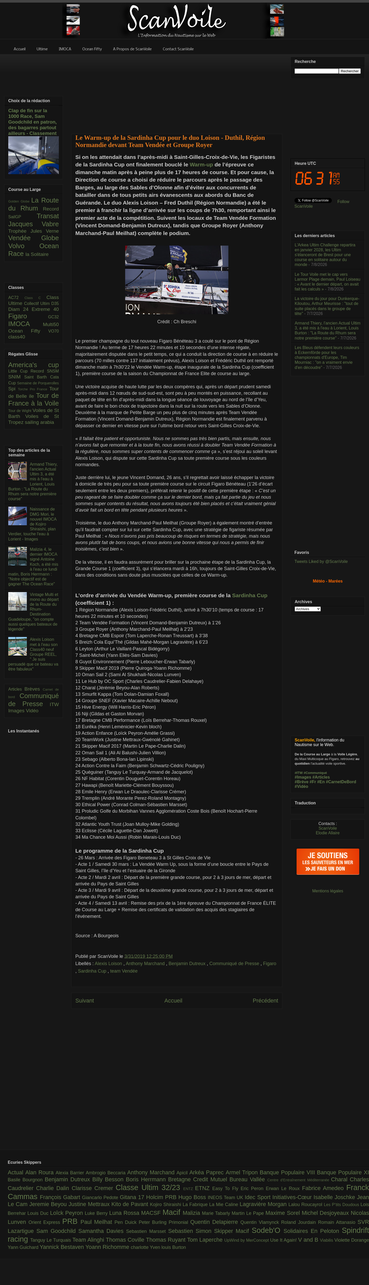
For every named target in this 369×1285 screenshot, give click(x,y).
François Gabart (61, 1197)
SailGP (22, 217)
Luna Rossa (125, 1213)
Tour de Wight (20, 411)
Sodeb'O (268, 1230)
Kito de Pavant (130, 1204)
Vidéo (32, 710)
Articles (16, 689)
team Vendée (124, 971)
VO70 (53, 331)
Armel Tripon (243, 1172)
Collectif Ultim (37, 303)
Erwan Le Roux (284, 1188)
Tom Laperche (205, 1239)
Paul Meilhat (98, 1222)
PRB (71, 1221)
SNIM (16, 376)
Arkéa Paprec (207, 1172)
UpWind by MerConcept (247, 1240)
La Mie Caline (224, 1204)
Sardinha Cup (249, 595)
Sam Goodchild (57, 1231)
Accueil (173, 1000)
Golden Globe (19, 201)
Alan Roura (40, 1172)
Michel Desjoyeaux (326, 1213)
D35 (55, 303)
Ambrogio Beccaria (106, 1172)
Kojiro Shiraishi (166, 1204)
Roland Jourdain (299, 1222)
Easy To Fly (226, 1188)
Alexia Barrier (71, 1172)
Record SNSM (45, 371)
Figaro (269, 963)
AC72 (16, 297)
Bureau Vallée (248, 1179)
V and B (309, 1239)
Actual (16, 1172)
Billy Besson (109, 1179)
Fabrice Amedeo (324, 1188)
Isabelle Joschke (335, 1197)
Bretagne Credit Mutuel (199, 1179)
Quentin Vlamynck (260, 1222)
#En (321, 782)
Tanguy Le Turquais (51, 1240)
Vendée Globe (33, 237)
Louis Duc (38, 1213)
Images (17, 710)
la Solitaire (37, 254)
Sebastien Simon (191, 1231)
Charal (340, 1179)
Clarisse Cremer (94, 1188)
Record (51, 209)
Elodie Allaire (328, 833)
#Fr (313, 782)
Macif (173, 1212)
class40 (16, 337)
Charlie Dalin (54, 1188)
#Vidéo (301, 786)
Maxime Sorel (284, 1213)
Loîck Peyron (67, 1213)
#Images (303, 777)
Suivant (84, 1000)
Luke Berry (97, 1213)
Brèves (34, 689)
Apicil (183, 1172)
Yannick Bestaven (62, 1247)
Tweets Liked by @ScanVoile (321, 561)
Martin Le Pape (249, 1213)
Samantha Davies (102, 1231)
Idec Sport (258, 1197)
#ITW (299, 773)
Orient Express (45, 1222)
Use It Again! (284, 1240)
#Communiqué (315, 773)
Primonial (179, 1222)
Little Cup (19, 371)
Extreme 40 (45, 309)
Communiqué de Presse (234, 963)
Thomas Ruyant (166, 1239)
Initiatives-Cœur (293, 1197)
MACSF (152, 1213)
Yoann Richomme (108, 1247)
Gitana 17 (133, 1197)
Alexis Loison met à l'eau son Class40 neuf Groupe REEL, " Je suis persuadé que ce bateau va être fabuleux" (33, 654)
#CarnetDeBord (341, 782)
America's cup (33, 364)
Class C (35, 298)
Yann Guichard (24, 1247)
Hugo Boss (193, 1197)
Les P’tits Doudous (342, 1204)
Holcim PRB (162, 1197)
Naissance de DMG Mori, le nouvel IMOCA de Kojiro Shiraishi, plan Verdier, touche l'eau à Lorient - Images (32, 524)
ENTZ (189, 1189)
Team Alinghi (89, 1239)
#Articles (321, 777)
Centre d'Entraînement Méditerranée (299, 1180)
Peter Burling (154, 1222)
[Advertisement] (177, 91)
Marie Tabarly (217, 1213)
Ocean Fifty (28, 331)
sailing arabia (39, 422)
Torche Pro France (33, 389)
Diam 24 (20, 309)
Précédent (265, 1000)
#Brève (301, 782)
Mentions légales (327, 891)
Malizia (192, 1213)
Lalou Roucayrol (306, 1204)
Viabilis (327, 1240)
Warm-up (201, 164)
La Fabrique (196, 1204)
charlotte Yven (146, 1247)
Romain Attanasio (338, 1222)
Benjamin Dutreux (188, 963)
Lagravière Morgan (264, 1204)
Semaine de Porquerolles (38, 383)
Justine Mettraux (89, 1204)
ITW (54, 704)
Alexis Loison (109, 963)
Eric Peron (253, 1188)
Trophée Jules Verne (33, 231)
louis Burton (173, 1247)
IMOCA (25, 323)
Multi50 (51, 324)
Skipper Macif (233, 1231)
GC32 (53, 317)
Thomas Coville (126, 1239)
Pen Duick (127, 1222)
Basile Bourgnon (26, 1179)
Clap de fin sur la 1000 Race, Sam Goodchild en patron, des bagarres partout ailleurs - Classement (32, 122)
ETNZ (203, 1188)
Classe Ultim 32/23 (149, 1187)
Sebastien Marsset (147, 1231)
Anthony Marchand (146, 963)
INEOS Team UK (226, 1197)
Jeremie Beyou (48, 1204)
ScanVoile (327, 828)
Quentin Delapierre (215, 1222)
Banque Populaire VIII (288, 1172)
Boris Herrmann (147, 1179)
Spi (13, 388)
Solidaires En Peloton (313, 1231)
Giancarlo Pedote (101, 1197)
